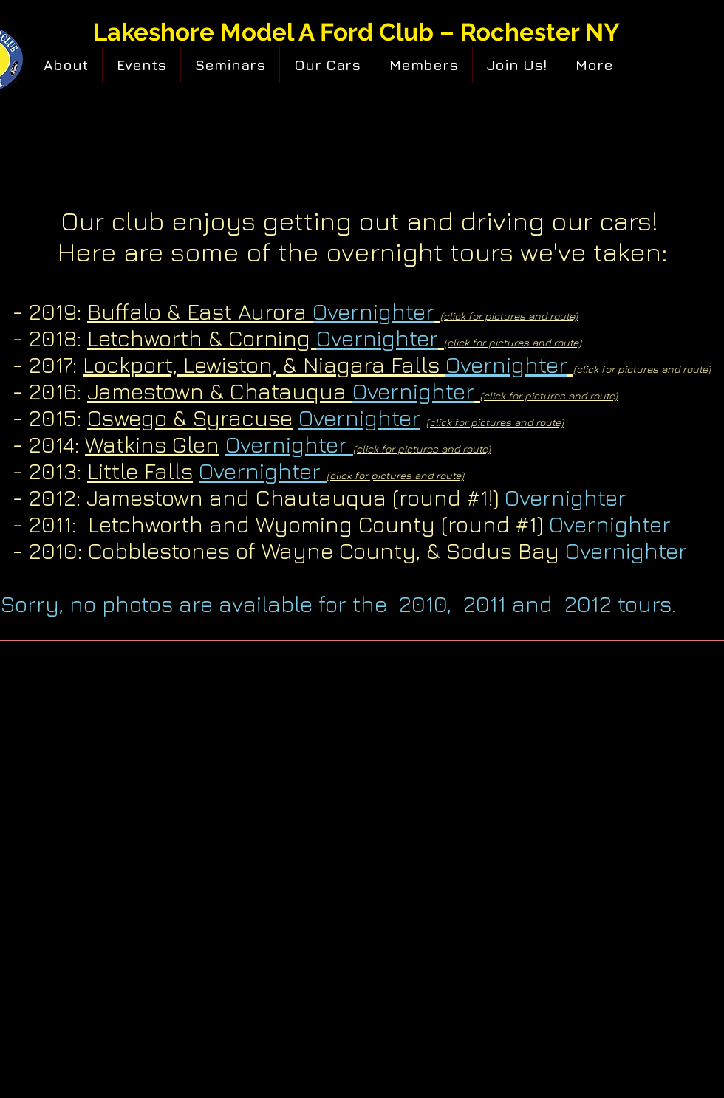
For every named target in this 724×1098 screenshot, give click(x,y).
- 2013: (50, 471)
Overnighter (359, 418)
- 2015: (44, 418)
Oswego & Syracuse (190, 418)
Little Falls (140, 471)
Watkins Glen (152, 444)
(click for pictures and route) (495, 422)
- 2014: (49, 444)
